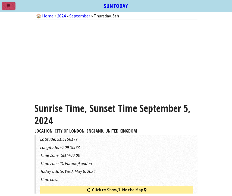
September (79, 16)
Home (48, 16)
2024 (61, 16)
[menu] (11, 8)
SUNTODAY (116, 6)
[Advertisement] (116, 59)
